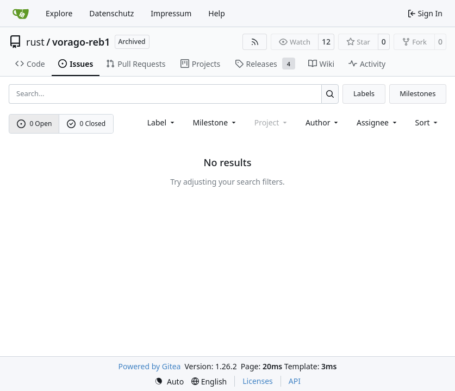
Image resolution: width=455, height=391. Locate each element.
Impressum (171, 13)
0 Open (34, 123)
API (295, 381)
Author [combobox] (323, 122)
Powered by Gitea (150, 366)
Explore (59, 13)
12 (326, 41)
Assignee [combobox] (377, 122)
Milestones (417, 93)
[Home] (20, 13)
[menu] (427, 122)
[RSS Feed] (254, 42)
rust (35, 41)
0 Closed (86, 123)
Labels (364, 93)
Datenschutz (111, 13)
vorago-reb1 (81, 41)
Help (216, 13)
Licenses (257, 381)
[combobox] (161, 122)
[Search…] (330, 93)
